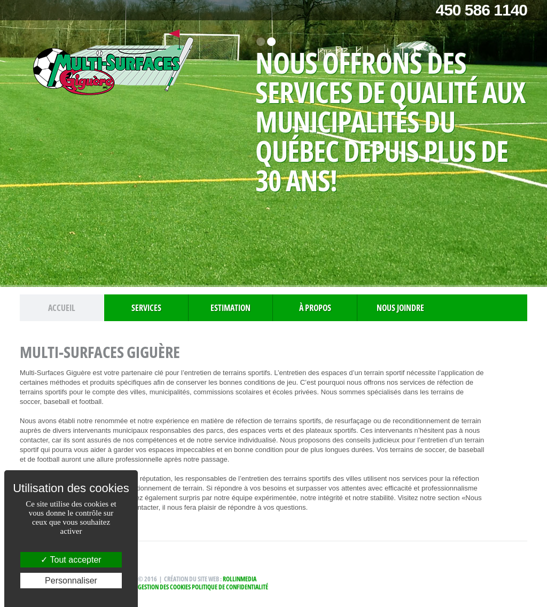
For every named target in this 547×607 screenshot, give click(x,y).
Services (146, 308)
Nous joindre (400, 308)
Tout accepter (71, 559)
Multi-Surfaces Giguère (113, 64)
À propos (315, 308)
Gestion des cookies (164, 587)
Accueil (61, 308)
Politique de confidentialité (230, 587)
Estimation (230, 308)
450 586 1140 (481, 10)
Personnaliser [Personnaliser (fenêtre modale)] (71, 580)
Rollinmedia (239, 578)
